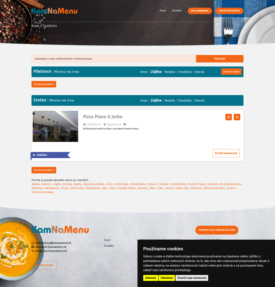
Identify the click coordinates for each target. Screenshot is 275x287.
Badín (57, 184)
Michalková (52, 188)
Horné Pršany (196, 184)
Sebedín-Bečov (126, 188)
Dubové (152, 184)
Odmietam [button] (167, 277)
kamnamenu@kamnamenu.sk (53, 243)
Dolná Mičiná (138, 184)
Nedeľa (170, 72)
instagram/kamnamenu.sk (51, 251)
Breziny (67, 184)
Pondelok (185, 72)
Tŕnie (160, 188)
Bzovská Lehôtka (94, 184)
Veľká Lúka (181, 188)
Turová (169, 188)
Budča (78, 184)
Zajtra (156, 71)
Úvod (162, 10)
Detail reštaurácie (226, 153)
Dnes (144, 72)
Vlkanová (196, 188)
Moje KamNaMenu (200, 11)
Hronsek (212, 184)
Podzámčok (93, 188)
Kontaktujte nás (44, 265)
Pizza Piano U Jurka (102, 116)
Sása (104, 188)
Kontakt (177, 10)
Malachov (37, 188)
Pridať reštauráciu (229, 11)
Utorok (199, 72)
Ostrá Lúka (76, 188)
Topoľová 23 (114, 124)
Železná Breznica (214, 188)
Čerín (109, 184)
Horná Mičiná (178, 184)
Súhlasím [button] (150, 277)
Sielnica (142, 188)
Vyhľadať (222, 59)
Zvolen (231, 188)
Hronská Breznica (230, 184)
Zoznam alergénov (44, 84)
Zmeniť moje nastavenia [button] (191, 277)
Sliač (152, 188)
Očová (64, 188)
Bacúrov (47, 184)
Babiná (36, 184)
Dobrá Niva (121, 184)
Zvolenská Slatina (42, 192)
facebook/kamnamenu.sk (50, 247)
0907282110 (94, 124)
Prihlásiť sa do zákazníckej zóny (217, 230)
